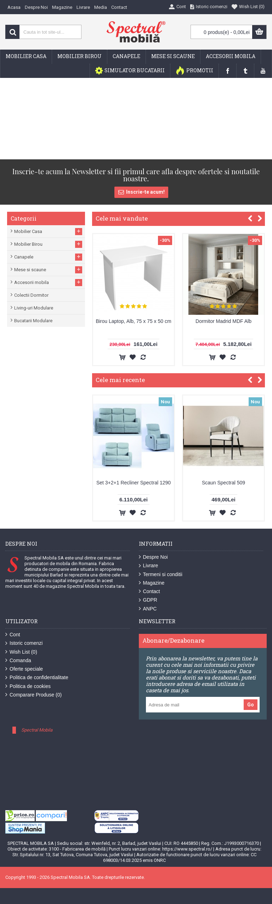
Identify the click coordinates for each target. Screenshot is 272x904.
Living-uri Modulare (33, 308)
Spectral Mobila (36, 730)
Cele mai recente (120, 380)
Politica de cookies (28, 686)
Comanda (18, 661)
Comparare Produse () (33, 695)
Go (250, 704)
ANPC (148, 609)
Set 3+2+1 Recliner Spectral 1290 (133, 482)
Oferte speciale (24, 669)
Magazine (152, 583)
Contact (149, 592)
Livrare (148, 566)
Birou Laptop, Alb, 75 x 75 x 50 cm (133, 321)
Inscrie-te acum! (141, 192)
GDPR (148, 600)
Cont (12, 635)
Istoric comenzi (23, 643)
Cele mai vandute (122, 218)
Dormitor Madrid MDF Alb (223, 321)
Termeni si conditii (160, 575)
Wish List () (21, 652)
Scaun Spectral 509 (223, 482)
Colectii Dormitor (31, 295)
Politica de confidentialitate (36, 678)
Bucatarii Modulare (33, 320)
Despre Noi (153, 557)
